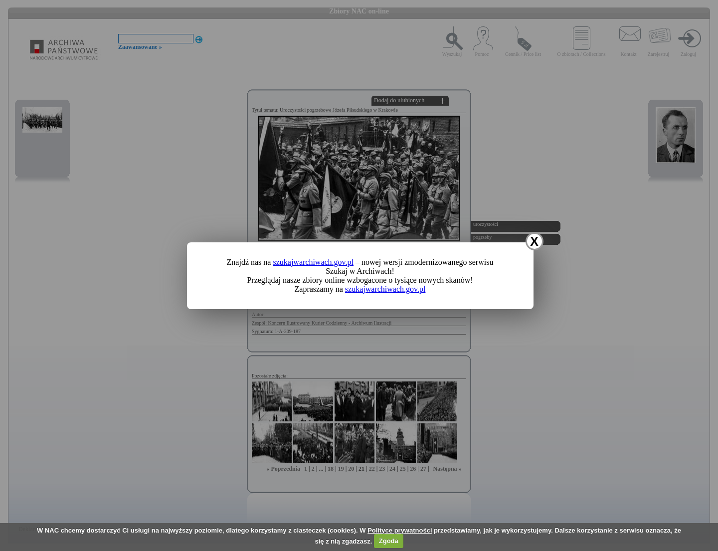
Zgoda (388, 541)
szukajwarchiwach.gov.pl (313, 262)
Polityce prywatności (399, 530)
